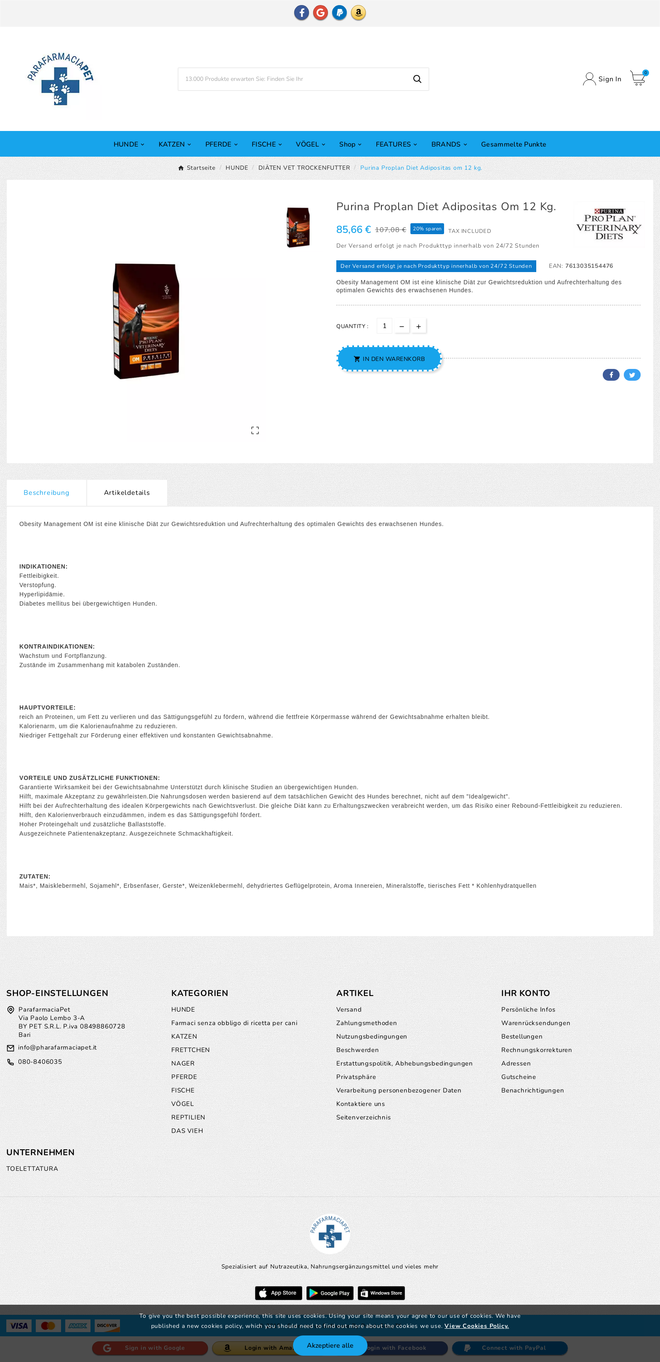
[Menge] (384, 326)
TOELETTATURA (32, 1168)
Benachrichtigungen (532, 1090)
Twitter (632, 375)
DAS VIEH (187, 1131)
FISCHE (183, 1090)
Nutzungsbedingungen (371, 1036)
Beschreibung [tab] (46, 492)
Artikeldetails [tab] (127, 492)
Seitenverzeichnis (363, 1117)
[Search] (417, 79)
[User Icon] (602, 78)
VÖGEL (182, 1104)
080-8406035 (40, 1062)
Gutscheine (518, 1077)
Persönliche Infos (528, 1009)
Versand (349, 1009)
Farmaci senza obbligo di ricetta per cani (234, 1023)
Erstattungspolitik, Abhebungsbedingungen (404, 1063)
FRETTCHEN (190, 1050)
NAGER (183, 1063)
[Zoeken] (292, 79)
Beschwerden (357, 1050)
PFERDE (184, 1077)
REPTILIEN (188, 1117)
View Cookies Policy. (476, 1326)
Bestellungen (522, 1036)
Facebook (611, 375)
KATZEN (184, 1036)
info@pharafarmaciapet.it (57, 1047)
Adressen (516, 1063)
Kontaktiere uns (360, 1104)
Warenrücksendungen (535, 1023)
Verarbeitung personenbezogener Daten (399, 1090)
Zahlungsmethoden (366, 1023)
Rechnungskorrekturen (536, 1050)
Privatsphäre (356, 1077)
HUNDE (183, 1009)
